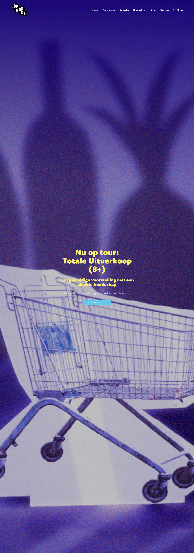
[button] (173, 10)
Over (153, 9)
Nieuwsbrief (139, 9)
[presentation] (76, 520)
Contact (164, 9)
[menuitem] (95, 10)
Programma (109, 9)
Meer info (120, 126)
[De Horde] (19, 9)
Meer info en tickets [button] (97, 72)
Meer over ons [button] (62, 445)
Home (95, 9)
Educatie (124, 9)
